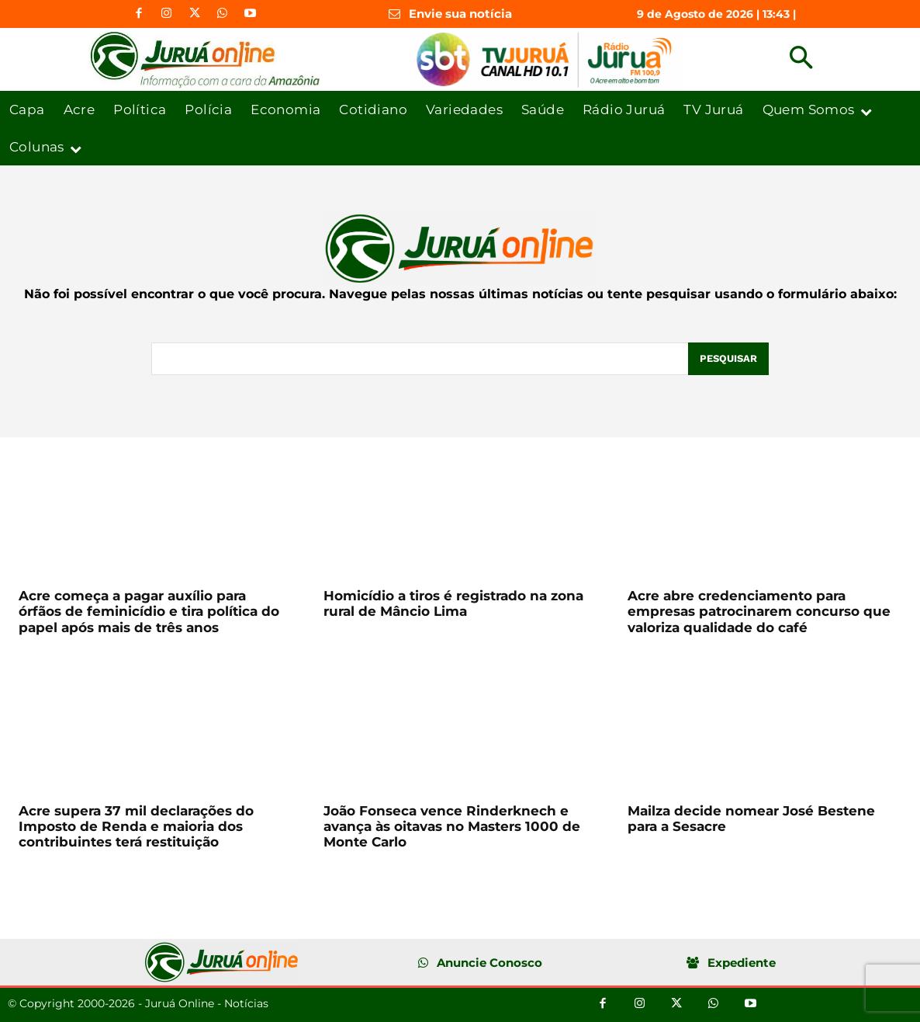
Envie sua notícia (460, 13)
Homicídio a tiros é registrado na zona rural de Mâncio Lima (453, 603)
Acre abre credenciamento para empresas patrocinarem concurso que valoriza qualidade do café (759, 611)
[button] (801, 59)
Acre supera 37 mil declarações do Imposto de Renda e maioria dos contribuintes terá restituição (136, 826)
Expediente (741, 962)
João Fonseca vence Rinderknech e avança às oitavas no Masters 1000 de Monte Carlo (451, 826)
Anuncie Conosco (489, 962)
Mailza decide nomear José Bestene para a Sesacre (751, 818)
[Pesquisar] (728, 358)
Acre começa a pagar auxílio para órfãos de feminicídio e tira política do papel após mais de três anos (149, 611)
